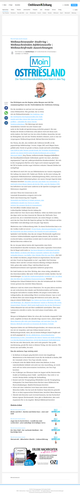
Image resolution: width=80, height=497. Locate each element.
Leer (27, 13)
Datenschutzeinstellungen (57, 491)
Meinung (74, 13)
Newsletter (17, 5)
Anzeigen (47, 10)
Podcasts (35, 10)
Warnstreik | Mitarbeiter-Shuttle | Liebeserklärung (29, 439)
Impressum (29, 491)
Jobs (41, 10)
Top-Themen (5, 13)
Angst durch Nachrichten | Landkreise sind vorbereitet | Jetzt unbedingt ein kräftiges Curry (28, 422)
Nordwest (13, 13)
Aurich (39, 13)
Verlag (59, 10)
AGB (17, 491)
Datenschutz (22, 491)
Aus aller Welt (20, 13)
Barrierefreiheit (36, 491)
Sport (61, 13)
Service (54, 10)
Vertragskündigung (45, 491)
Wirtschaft (67, 13)
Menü (4, 5)
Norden (50, 13)
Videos (12, 10)
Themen (19, 10)
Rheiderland (33, 13)
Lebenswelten (26, 10)
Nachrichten (5, 10)
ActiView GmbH (47, 492)
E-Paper (10, 5)
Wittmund (56, 13)
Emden (44, 13)
